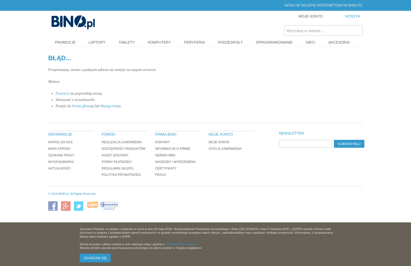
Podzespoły (230, 42)
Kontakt (162, 142)
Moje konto (219, 142)
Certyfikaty (166, 168)
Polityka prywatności (121, 175)
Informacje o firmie (173, 149)
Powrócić (63, 93)
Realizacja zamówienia (122, 142)
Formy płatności (117, 162)
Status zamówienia (225, 149)
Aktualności (59, 168)
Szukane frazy (61, 155)
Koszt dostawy (115, 155)
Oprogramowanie (274, 42)
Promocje (65, 42)
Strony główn (81, 106)
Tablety (127, 42)
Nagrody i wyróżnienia (175, 162)
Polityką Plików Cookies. (181, 244)
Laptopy (97, 42)
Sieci (310, 42)
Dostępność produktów (123, 149)
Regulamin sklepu (118, 168)
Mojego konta (110, 106)
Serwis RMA (165, 155)
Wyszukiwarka (61, 162)
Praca (160, 175)
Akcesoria (339, 42)
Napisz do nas (60, 142)
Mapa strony (59, 149)
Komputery (159, 42)
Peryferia (194, 42)
